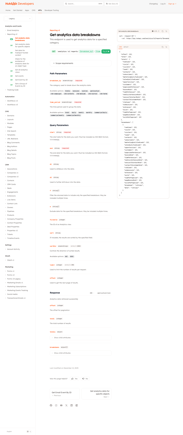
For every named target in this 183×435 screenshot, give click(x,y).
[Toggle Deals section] (8, 188)
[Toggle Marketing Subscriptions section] (15, 286)
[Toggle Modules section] (9, 123)
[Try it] (110, 40)
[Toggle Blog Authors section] (11, 146)
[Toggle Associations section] (11, 169)
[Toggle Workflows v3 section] (11, 105)
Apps (27, 11)
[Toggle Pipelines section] (9, 211)
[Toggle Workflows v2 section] (11, 101)
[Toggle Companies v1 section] (11, 173)
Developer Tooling (52, 11)
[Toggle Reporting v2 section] (11, 34)
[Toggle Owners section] (8, 207)
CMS (33, 11)
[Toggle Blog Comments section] (12, 142)
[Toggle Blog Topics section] (10, 154)
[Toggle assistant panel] (112, 4)
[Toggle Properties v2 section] (11, 230)
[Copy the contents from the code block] (166, 20)
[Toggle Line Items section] (10, 200)
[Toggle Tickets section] (8, 234)
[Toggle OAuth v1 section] (9, 260)
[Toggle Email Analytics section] (11, 30)
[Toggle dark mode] (29, 431)
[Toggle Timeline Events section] (12, 238)
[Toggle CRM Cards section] (10, 184)
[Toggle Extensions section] (10, 196)
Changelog (153, 4)
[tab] (125, 35)
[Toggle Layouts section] (9, 119)
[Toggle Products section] (9, 215)
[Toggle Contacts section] (9, 180)
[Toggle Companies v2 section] (11, 176)
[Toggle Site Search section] (10, 131)
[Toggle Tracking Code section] (11, 90)
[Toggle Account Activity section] (12, 249)
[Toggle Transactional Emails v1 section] (15, 298)
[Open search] (83, 4)
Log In (163, 4)
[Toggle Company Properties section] (14, 219)
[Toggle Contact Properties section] (13, 223)
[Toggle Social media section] (11, 294)
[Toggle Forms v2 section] (9, 275)
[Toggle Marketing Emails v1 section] (13, 283)
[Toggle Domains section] (9, 115)
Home (8, 11)
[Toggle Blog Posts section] (10, 158)
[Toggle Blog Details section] (10, 150)
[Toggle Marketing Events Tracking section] (16, 290)
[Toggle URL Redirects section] (11, 139)
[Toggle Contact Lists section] (11, 203)
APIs (40, 11)
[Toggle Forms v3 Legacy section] (12, 279)
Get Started (17, 11)
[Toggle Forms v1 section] (9, 271)
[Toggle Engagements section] (11, 192)
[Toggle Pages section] (8, 127)
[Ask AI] (170, 20)
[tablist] (142, 36)
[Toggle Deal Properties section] (12, 227)
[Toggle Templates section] (10, 135)
